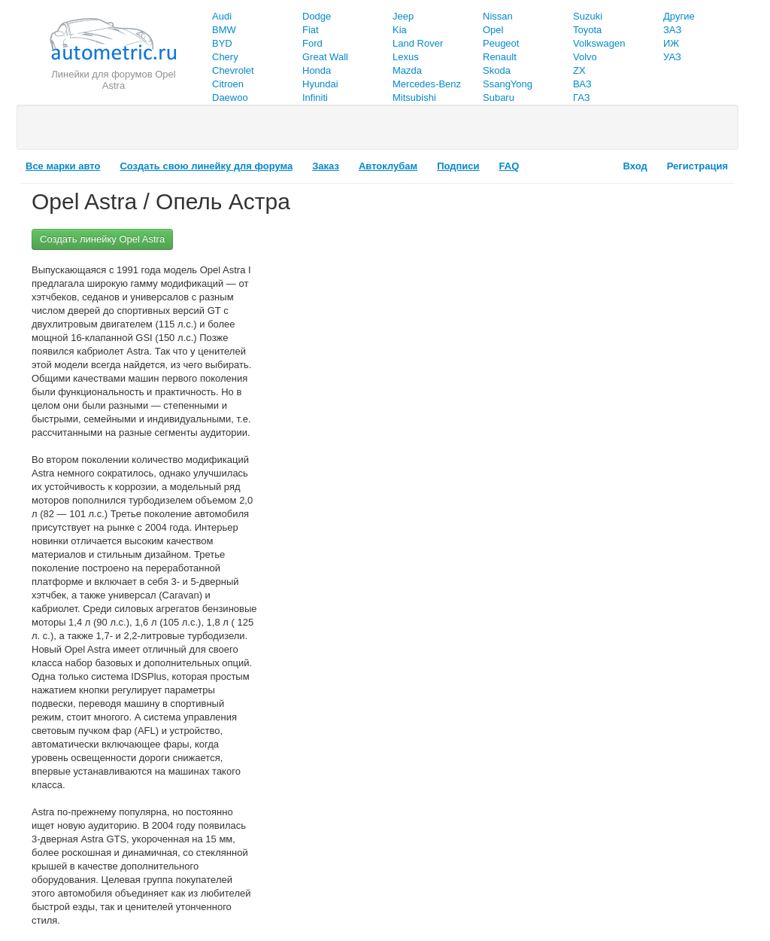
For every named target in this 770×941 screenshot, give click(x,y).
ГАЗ (581, 97)
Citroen (228, 84)
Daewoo (230, 97)
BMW (224, 29)
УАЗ (672, 56)
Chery (225, 56)
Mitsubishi (414, 97)
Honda (316, 70)
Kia (400, 29)
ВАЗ (582, 84)
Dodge (316, 16)
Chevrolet (233, 70)
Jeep (403, 16)
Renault (500, 56)
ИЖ (671, 43)
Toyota (587, 29)
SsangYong (507, 84)
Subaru (498, 97)
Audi (222, 16)
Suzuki (587, 16)
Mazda (407, 70)
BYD (222, 43)
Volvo (585, 56)
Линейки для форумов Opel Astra (113, 80)
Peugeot (501, 43)
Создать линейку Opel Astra (102, 239)
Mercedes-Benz (427, 84)
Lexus (406, 56)
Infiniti (315, 97)
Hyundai (320, 84)
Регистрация (697, 166)
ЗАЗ (672, 29)
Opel (493, 29)
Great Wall (325, 56)
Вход (635, 166)
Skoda (497, 70)
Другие (679, 16)
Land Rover (418, 43)
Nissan (498, 16)
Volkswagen (599, 43)
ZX (579, 70)
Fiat (310, 29)
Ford (312, 43)
